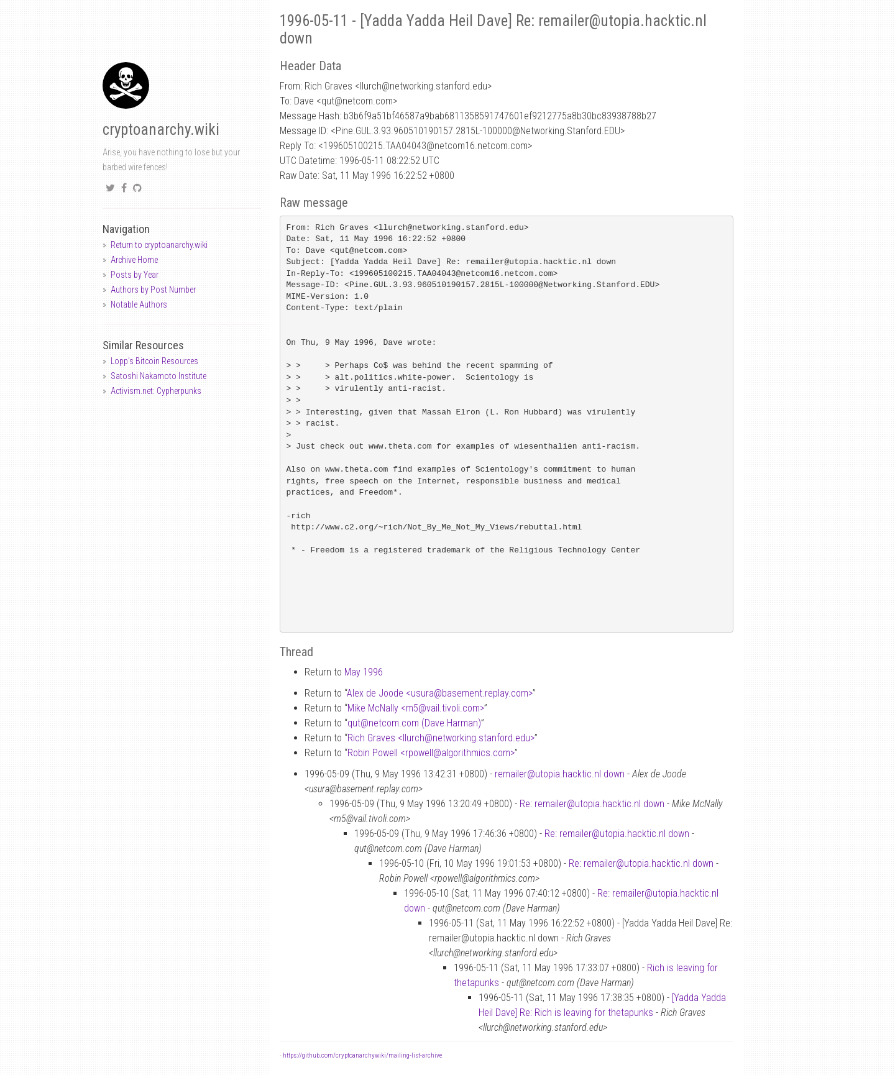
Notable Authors (139, 304)
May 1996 (363, 672)
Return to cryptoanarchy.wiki (159, 245)
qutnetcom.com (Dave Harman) (414, 723)
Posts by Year (134, 275)
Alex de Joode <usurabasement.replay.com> (440, 693)
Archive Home (134, 260)
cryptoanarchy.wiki (161, 130)
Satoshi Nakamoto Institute (158, 376)
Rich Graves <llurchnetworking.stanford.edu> (441, 738)
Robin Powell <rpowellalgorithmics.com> (431, 753)
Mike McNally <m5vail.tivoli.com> (415, 708)
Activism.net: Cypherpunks (156, 391)
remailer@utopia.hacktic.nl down (560, 774)
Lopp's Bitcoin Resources (154, 361)
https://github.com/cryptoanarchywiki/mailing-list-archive (362, 1055)
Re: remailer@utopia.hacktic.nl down (592, 804)
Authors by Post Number (153, 290)
